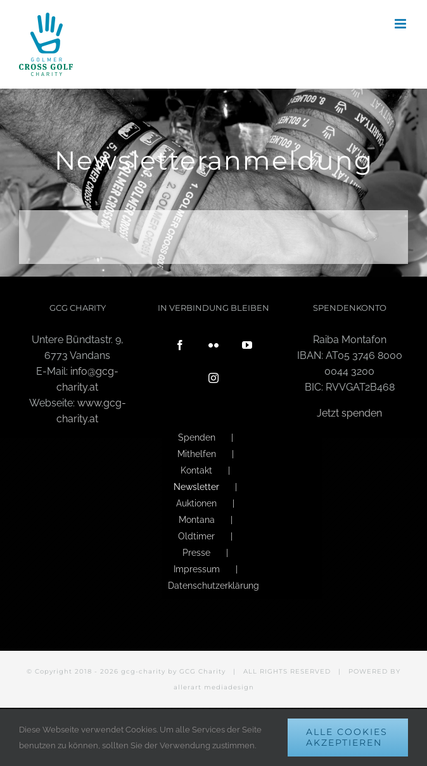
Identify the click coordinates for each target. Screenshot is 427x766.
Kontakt (196, 470)
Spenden (196, 437)
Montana (197, 520)
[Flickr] (213, 345)
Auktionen (196, 503)
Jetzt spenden (349, 413)
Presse (196, 553)
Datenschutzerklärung (213, 586)
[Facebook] (180, 345)
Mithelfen (196, 454)
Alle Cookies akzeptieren (347, 737)
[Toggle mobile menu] (401, 23)
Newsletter (196, 487)
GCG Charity (202, 671)
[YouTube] (247, 345)
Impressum (197, 569)
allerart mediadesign (214, 687)
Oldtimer (196, 536)
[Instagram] (213, 378)
